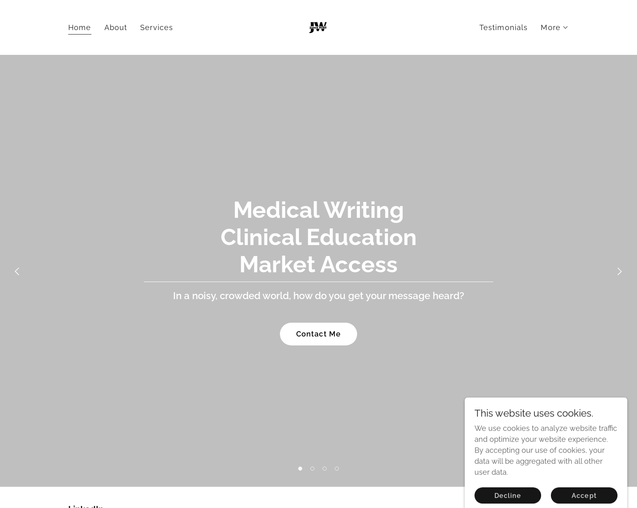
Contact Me (318, 334)
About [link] (116, 27)
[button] (555, 28)
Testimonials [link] (503, 27)
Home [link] (79, 27)
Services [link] (156, 27)
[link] (318, 26)
